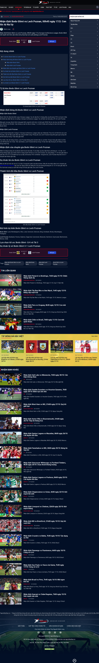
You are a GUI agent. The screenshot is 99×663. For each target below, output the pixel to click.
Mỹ (71, 72)
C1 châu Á (73, 54)
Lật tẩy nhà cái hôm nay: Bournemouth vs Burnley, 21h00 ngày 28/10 (37, 359)
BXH (70, 7)
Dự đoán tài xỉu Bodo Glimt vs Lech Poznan (16, 71)
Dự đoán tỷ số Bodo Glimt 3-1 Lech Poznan (16, 83)
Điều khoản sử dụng (56, 626)
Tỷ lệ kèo (36, 7)
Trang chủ (3, 7)
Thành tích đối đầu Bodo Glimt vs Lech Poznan (17, 74)
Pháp (72, 35)
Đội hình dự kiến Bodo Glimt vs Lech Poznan (16, 77)
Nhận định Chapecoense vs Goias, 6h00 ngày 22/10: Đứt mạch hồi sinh (45, 493)
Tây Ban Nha (74, 24)
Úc (71, 57)
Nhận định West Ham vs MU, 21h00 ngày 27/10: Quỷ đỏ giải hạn (45, 405)
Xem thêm (95, 336)
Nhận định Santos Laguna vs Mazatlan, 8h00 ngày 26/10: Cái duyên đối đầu (46, 434)
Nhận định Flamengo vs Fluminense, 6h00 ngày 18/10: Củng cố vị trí (44, 551)
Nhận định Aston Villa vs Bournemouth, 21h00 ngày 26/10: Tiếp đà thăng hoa (44, 420)
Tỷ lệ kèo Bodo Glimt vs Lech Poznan (14, 57)
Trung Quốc (74, 65)
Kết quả (52, 41)
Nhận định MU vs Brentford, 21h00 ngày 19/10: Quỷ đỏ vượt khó (45, 522)
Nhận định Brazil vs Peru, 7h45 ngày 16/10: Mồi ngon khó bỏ (44, 581)
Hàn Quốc (73, 79)
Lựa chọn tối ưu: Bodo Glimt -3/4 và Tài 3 (15, 80)
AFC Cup (73, 50)
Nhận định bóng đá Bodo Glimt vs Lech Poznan (17, 59)
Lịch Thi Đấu (63, 7)
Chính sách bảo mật (74, 626)
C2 (71, 42)
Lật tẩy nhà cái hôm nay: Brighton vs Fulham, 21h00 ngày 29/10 (12, 359)
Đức (72, 28)
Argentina (73, 61)
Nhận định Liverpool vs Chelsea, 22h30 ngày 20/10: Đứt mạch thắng (45, 507)
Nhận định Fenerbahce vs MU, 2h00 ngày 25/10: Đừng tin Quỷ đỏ (45, 449)
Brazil (72, 46)
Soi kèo (11, 7)
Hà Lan (72, 76)
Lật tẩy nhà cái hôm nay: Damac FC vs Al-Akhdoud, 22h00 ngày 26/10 (86, 359)
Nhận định (18, 7)
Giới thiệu (21, 626)
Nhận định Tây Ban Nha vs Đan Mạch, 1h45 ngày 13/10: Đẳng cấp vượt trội (45, 291)
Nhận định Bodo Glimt (13, 62)
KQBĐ (42, 7)
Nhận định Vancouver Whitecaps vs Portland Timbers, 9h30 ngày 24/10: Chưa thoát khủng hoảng (45, 464)
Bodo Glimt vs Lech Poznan (58, 263)
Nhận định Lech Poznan (14, 65)
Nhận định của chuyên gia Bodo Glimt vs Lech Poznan (19, 68)
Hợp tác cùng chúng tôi (37, 626)
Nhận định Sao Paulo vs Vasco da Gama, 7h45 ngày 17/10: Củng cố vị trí (44, 566)
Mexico (73, 68)
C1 (71, 39)
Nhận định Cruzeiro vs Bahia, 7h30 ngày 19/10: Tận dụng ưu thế (46, 537)
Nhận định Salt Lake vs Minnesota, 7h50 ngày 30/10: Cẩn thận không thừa (46, 376)
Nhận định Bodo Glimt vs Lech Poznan (13, 263)
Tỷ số (55, 7)
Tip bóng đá (27, 7)
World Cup (73, 87)
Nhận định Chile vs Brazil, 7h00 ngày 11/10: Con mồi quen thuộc (44, 321)
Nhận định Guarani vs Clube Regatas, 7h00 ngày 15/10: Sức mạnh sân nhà (45, 595)
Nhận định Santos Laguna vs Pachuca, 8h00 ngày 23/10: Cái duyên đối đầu (45, 478)
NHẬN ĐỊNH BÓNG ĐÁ (17, 16)
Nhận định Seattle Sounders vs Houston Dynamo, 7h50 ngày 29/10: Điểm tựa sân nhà (45, 391)
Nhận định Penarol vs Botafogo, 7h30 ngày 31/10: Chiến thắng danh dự (45, 277)
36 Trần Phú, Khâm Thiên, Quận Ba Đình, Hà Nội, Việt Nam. (52, 642)
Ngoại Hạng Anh (75, 20)
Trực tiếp (49, 7)
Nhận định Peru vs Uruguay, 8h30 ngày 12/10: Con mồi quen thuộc (45, 306)
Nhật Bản (73, 83)
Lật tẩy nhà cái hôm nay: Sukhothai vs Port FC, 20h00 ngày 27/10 (60, 359)
